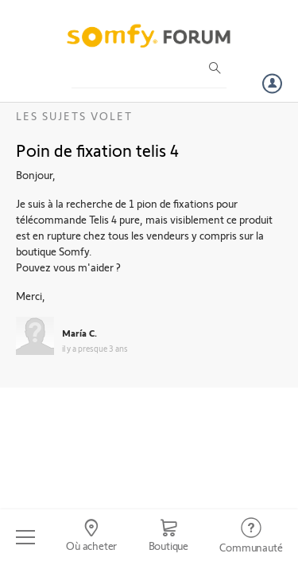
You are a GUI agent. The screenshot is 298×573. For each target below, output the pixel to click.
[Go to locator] (91, 537)
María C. (79, 332)
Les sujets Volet (74, 116)
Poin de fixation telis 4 (97, 149)
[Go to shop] (168, 537)
